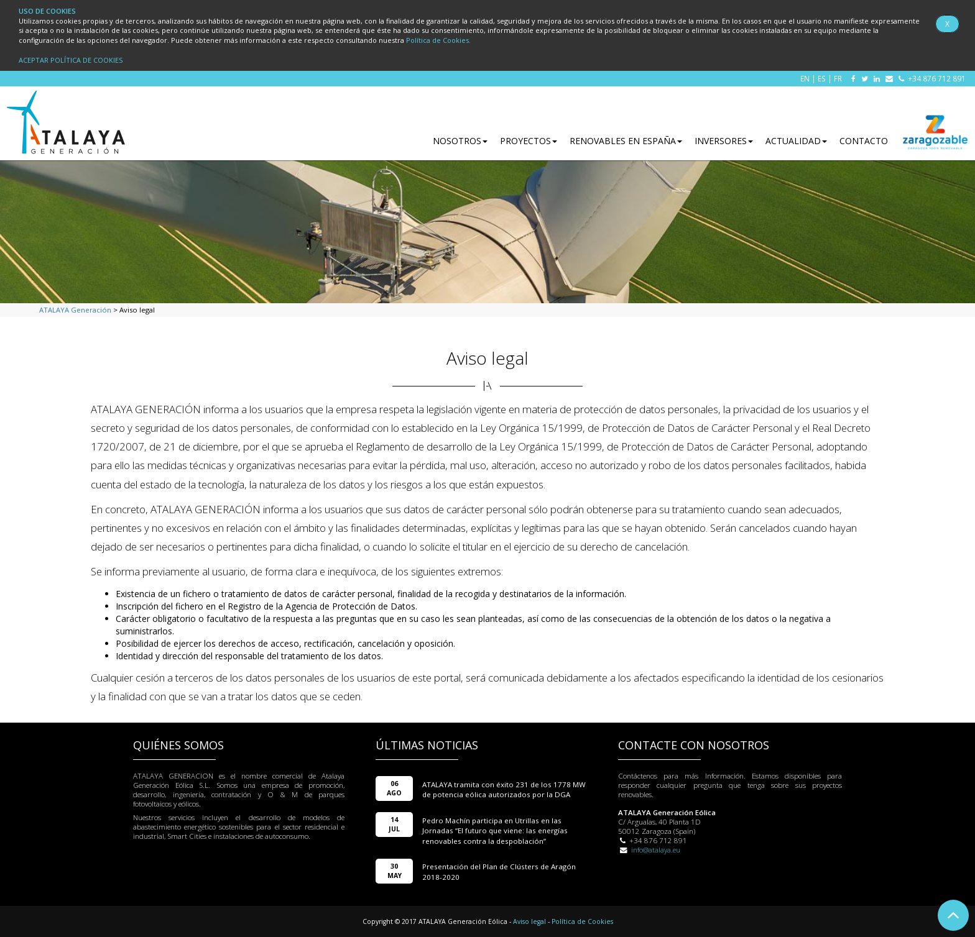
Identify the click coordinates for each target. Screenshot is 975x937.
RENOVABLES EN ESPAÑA (626, 141)
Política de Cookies (582, 921)
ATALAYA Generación (75, 309)
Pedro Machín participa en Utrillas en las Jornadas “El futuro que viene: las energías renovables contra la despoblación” (495, 831)
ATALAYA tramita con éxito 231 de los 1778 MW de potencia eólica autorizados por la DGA (504, 789)
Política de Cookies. (438, 40)
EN (805, 78)
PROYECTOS (528, 141)
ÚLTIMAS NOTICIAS (427, 745)
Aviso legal (529, 921)
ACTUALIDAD (796, 141)
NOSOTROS (460, 141)
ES (822, 78)
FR (838, 78)
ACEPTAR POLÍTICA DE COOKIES (70, 60)
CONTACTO (863, 141)
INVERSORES (724, 141)
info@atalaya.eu (655, 849)
